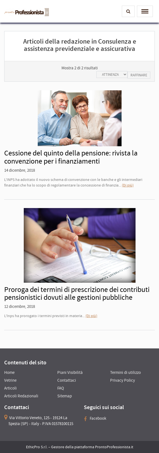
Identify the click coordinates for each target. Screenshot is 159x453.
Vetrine (10, 380)
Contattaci (66, 380)
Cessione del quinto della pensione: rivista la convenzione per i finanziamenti (70, 157)
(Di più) (128, 185)
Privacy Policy (122, 380)
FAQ (60, 388)
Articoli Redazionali (21, 395)
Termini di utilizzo (125, 372)
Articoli (10, 388)
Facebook (95, 418)
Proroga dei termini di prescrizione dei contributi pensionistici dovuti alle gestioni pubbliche (76, 293)
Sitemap (64, 395)
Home (9, 372)
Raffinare (138, 75)
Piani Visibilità (70, 372)
